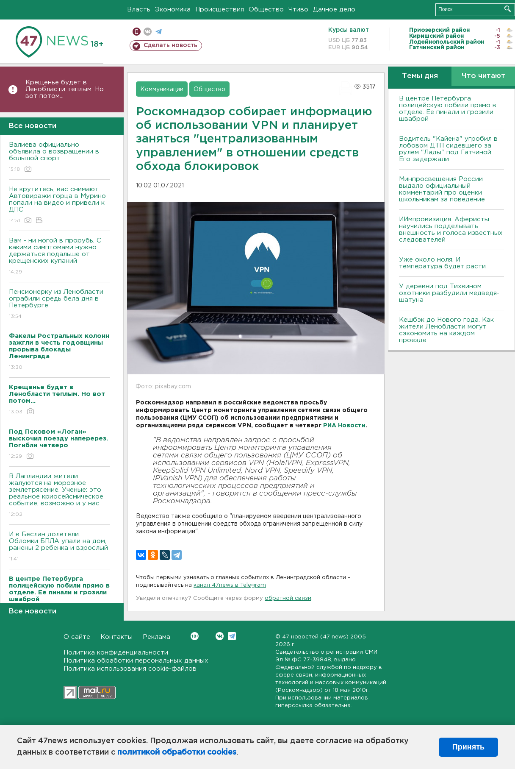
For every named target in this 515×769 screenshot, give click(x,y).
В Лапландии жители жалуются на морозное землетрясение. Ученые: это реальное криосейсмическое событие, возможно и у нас (59, 496)
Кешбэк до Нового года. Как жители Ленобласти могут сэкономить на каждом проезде (446, 330)
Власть (138, 9)
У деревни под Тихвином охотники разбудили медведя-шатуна (449, 293)
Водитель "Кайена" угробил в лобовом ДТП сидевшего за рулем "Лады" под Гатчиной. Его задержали (448, 149)
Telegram (232, 636)
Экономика (173, 9)
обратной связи (288, 598)
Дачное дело (334, 9)
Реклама (156, 637)
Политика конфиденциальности (116, 652)
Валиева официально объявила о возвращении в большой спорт (59, 157)
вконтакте (148, 32)
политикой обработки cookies (176, 752)
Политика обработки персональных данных (136, 660)
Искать (507, 9)
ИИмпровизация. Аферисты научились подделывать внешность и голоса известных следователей (451, 229)
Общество (266, 9)
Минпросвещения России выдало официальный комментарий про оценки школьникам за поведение (442, 189)
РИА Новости (344, 425)
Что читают (483, 76)
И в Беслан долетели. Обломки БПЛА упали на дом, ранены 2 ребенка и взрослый (59, 547)
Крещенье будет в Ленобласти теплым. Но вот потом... (64, 89)
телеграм (159, 32)
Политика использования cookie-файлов (130, 668)
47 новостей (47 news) (315, 637)
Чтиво (298, 9)
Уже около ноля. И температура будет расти (442, 263)
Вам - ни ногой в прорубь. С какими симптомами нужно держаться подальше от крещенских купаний (59, 257)
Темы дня (420, 76)
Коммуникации (161, 89)
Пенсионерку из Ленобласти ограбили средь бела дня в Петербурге (59, 304)
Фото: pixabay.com (163, 386)
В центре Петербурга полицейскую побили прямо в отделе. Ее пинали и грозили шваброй (447, 109)
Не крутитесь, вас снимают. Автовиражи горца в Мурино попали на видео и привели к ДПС (59, 205)
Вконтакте (195, 636)
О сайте (77, 637)
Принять (468, 747)
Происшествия (219, 9)
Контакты (116, 637)
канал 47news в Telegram (230, 585)
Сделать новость (170, 45)
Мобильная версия (137, 32)
